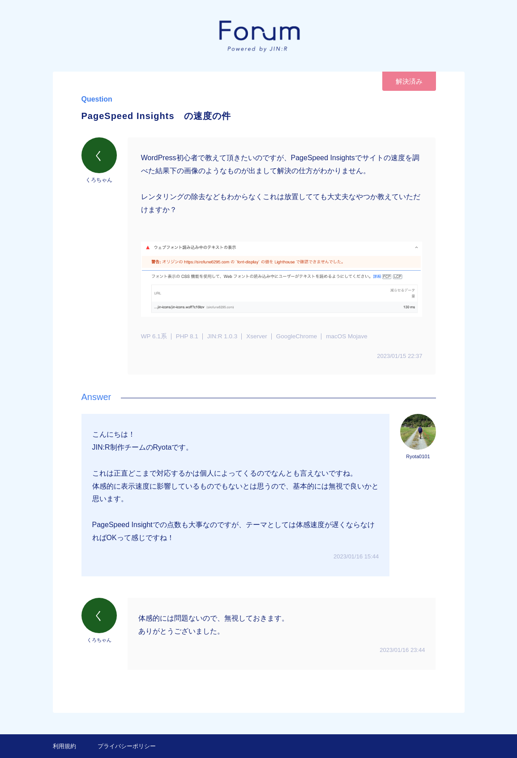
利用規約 (64, 746)
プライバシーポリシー (127, 746)
